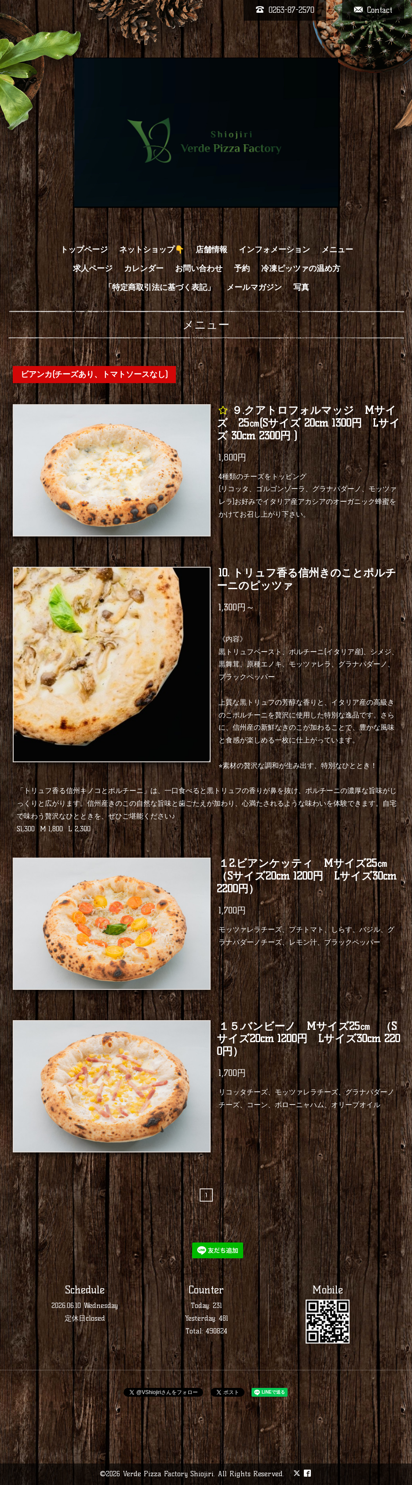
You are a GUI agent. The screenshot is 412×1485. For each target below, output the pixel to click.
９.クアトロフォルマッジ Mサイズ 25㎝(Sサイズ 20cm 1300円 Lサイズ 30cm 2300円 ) (308, 423)
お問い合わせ (198, 268)
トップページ (84, 249)
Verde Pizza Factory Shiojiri (168, 1474)
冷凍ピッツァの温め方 (300, 268)
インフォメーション (274, 249)
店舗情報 (211, 249)
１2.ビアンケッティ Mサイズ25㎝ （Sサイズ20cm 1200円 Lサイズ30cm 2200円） (307, 876)
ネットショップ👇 (151, 249)
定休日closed (85, 1318)
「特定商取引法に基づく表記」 (159, 287)
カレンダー (144, 268)
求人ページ (93, 268)
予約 (242, 268)
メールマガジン (254, 287)
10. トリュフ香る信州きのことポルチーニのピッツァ (307, 579)
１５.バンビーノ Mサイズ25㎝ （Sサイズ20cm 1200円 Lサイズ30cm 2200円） (308, 1039)
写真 (301, 287)
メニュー (337, 249)
